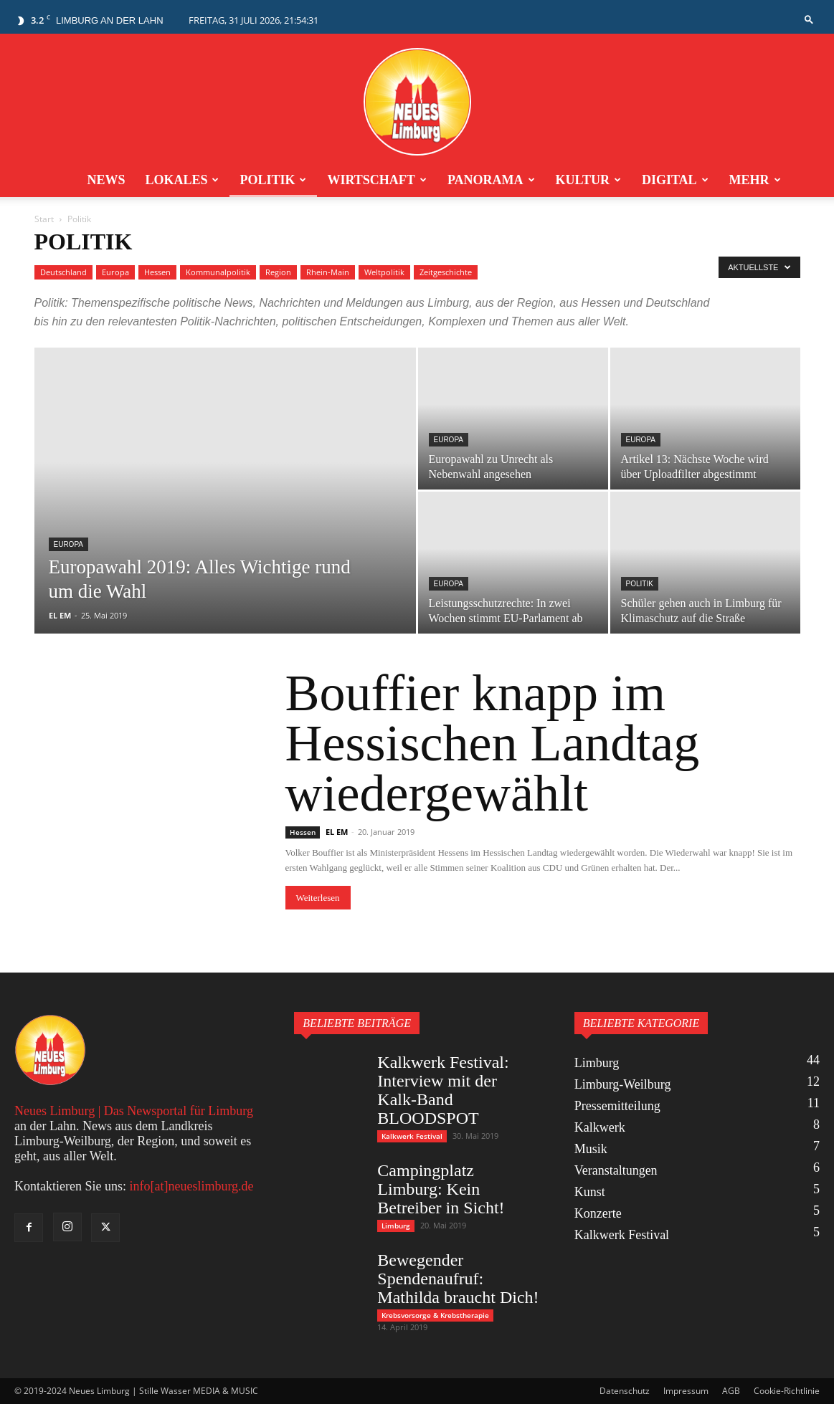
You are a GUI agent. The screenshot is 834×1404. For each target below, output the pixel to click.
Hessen (157, 272)
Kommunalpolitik (218, 272)
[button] (809, 19)
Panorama (491, 180)
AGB (731, 1391)
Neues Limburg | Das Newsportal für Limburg (133, 1111)
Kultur (588, 180)
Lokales (182, 180)
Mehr (755, 180)
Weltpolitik (384, 272)
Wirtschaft (376, 180)
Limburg (396, 1226)
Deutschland (63, 272)
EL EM (60, 615)
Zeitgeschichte (446, 272)
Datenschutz (625, 1391)
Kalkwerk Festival (412, 1136)
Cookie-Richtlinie (787, 1391)
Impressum (686, 1391)
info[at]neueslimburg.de (191, 1186)
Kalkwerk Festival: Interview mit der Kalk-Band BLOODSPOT (442, 1090)
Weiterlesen (318, 897)
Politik (273, 180)
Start (44, 219)
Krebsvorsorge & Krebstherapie (435, 1315)
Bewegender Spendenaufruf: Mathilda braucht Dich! (458, 1279)
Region (278, 272)
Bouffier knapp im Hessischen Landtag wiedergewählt (492, 743)
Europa (115, 272)
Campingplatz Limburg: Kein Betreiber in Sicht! (440, 1189)
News (106, 180)
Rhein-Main (327, 272)
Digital (675, 180)
